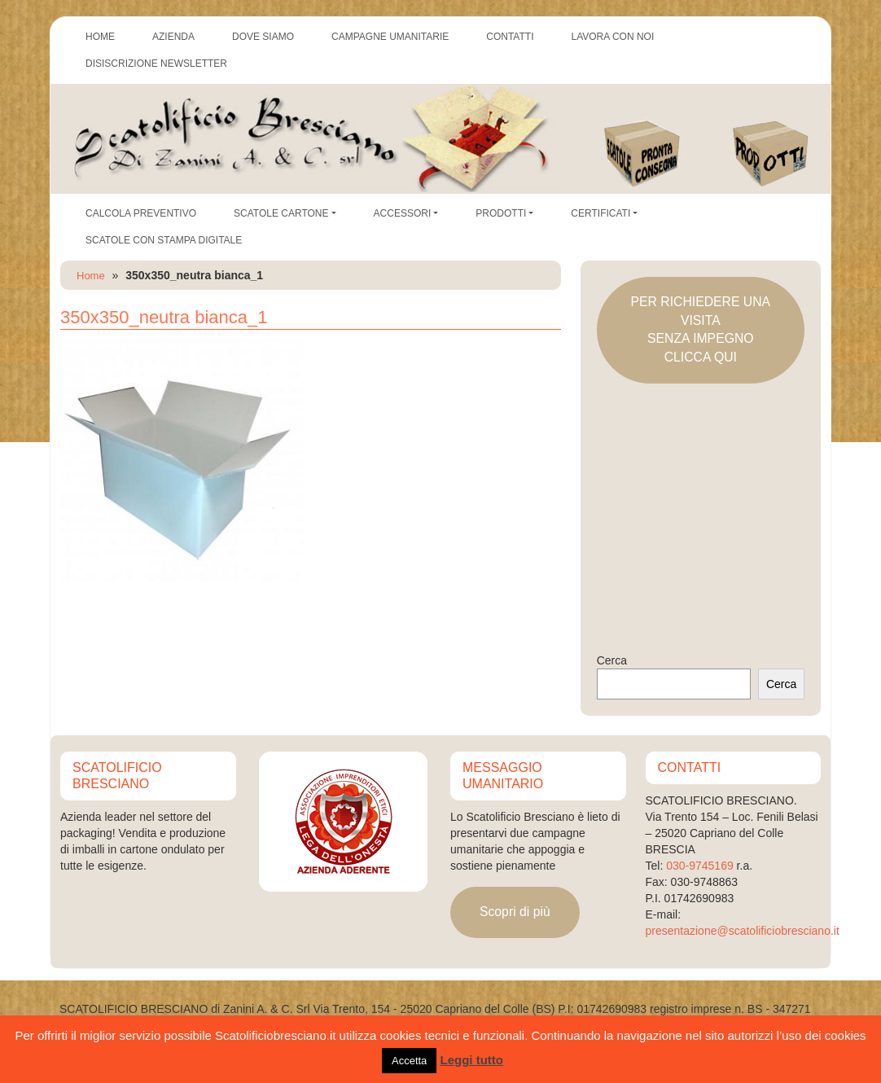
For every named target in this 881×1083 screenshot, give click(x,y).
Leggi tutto (471, 1060)
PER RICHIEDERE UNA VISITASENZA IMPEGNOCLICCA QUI (701, 329)
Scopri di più (515, 912)
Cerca (612, 660)
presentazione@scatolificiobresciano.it (742, 930)
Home (91, 276)
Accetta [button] (409, 1060)
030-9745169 (700, 865)
